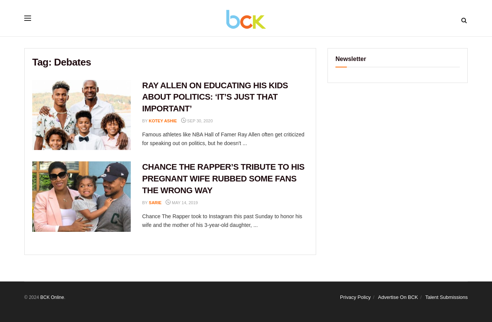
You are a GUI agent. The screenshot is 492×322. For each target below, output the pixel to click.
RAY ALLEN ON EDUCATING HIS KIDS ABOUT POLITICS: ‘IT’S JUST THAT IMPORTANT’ (215, 97)
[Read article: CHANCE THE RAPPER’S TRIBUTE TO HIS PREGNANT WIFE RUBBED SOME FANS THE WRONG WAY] (81, 196)
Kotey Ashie (163, 121)
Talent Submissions (446, 297)
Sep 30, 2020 (197, 121)
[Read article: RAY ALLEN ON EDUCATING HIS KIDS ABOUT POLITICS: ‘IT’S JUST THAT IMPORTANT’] (81, 115)
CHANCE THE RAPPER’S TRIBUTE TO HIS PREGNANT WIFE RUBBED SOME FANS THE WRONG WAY (223, 178)
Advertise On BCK (398, 297)
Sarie (155, 202)
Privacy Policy (355, 297)
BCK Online (52, 297)
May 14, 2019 (182, 202)
